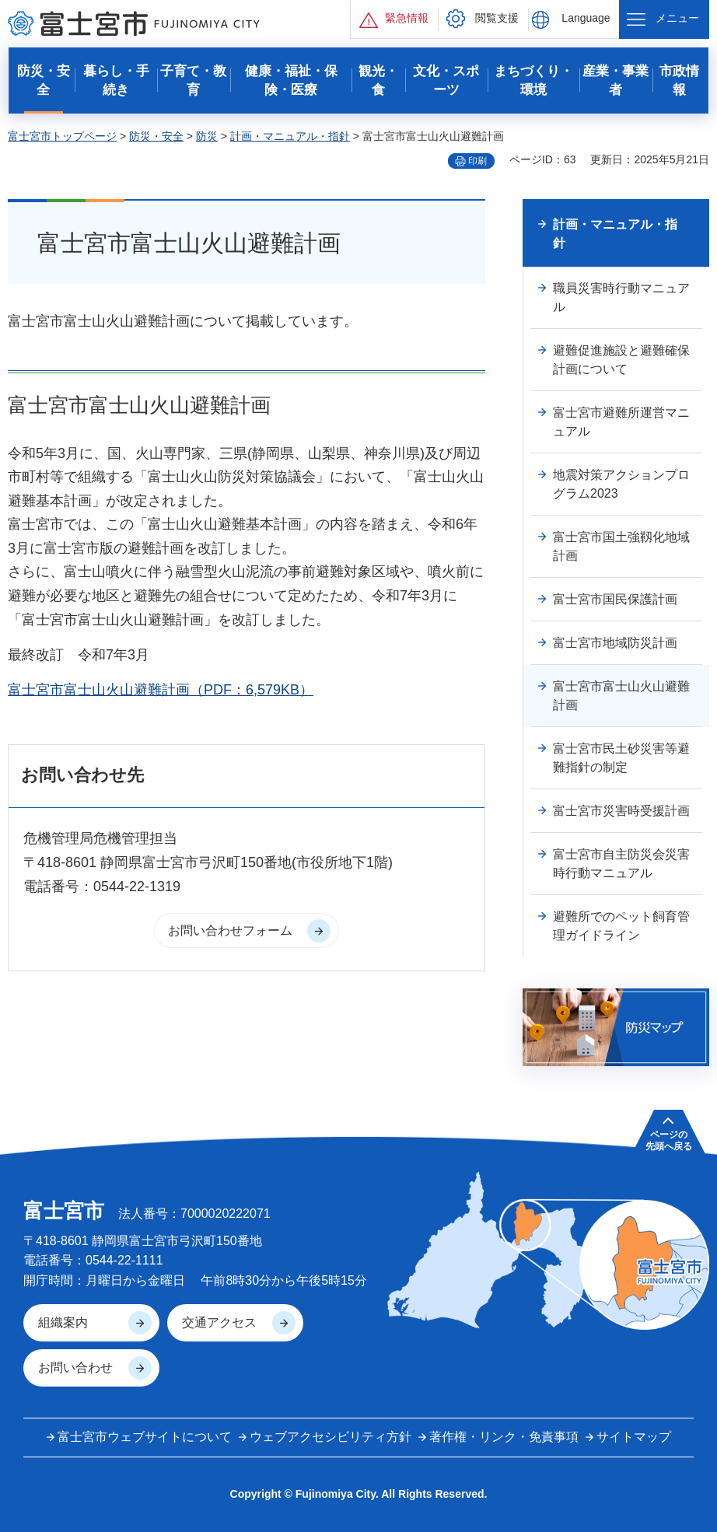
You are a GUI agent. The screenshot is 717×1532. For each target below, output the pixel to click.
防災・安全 (156, 136)
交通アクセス (219, 1322)
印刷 (477, 161)
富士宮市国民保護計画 (615, 599)
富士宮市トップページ (62, 136)
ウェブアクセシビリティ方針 (330, 1436)
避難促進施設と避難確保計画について (621, 360)
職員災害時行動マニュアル (621, 297)
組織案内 (63, 1322)
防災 (207, 136)
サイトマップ (633, 1436)
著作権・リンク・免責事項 (504, 1436)
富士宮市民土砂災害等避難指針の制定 (621, 758)
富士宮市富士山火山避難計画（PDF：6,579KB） (160, 690)
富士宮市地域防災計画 (615, 642)
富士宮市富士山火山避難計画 (621, 696)
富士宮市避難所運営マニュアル (621, 422)
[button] (395, 19)
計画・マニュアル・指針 (290, 136)
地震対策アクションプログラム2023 (621, 484)
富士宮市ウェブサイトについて (145, 1436)
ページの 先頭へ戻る (668, 1140)
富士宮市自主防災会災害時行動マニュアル (621, 864)
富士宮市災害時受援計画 (621, 810)
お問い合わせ (75, 1367)
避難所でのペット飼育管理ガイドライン (621, 926)
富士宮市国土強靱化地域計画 (621, 546)
